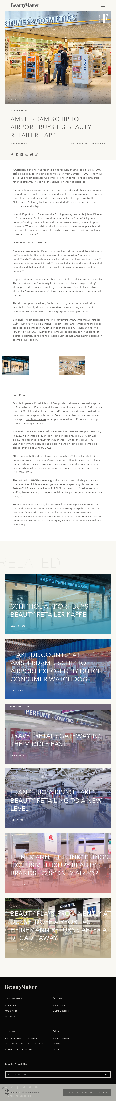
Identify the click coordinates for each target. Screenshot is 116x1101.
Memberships (61, 1011)
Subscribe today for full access (87, 1092)
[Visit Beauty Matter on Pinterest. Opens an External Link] (31, 1078)
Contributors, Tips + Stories (24, 1043)
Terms (57, 1043)
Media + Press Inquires (20, 1049)
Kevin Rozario (19, 144)
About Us (59, 1005)
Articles (10, 1005)
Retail (24, 110)
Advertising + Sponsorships (23, 1038)
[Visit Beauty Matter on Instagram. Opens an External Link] (13, 1078)
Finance (15, 110)
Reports (10, 1016)
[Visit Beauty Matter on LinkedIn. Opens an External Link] (7, 1078)
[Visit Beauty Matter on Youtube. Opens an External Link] (37, 1078)
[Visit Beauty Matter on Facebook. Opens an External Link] (19, 1078)
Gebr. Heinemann (23, 323)
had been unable (36, 419)
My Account (61, 1038)
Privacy (58, 1049)
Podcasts (11, 1011)
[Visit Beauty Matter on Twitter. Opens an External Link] (24, 1078)
